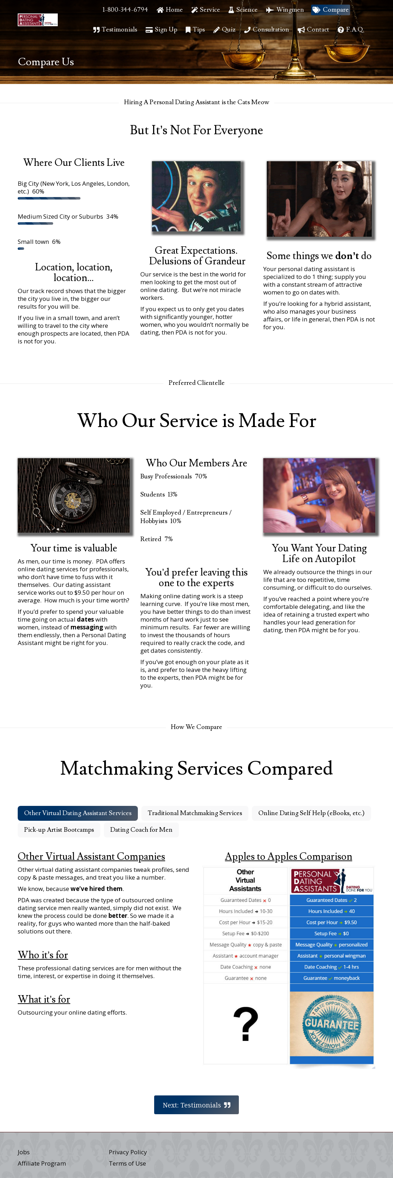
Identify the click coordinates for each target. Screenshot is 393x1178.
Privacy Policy (128, 1152)
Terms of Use (127, 1163)
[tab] (78, 813)
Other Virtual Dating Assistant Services (77, 813)
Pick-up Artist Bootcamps (59, 830)
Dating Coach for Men (141, 830)
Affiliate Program (42, 1163)
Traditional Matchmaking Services (195, 813)
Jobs (24, 1152)
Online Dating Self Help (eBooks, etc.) (311, 813)
